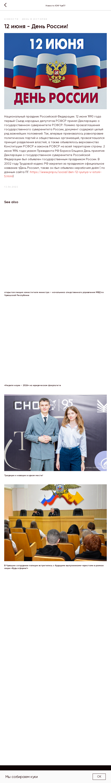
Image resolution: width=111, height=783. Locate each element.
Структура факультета (80, 769)
